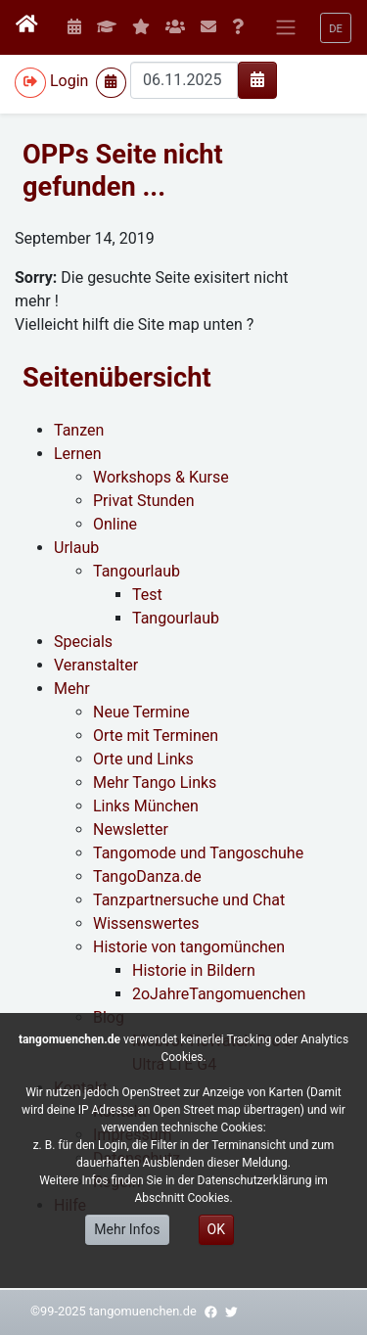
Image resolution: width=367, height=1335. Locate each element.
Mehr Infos (127, 1229)
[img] (257, 79)
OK (216, 1229)
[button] (335, 28)
